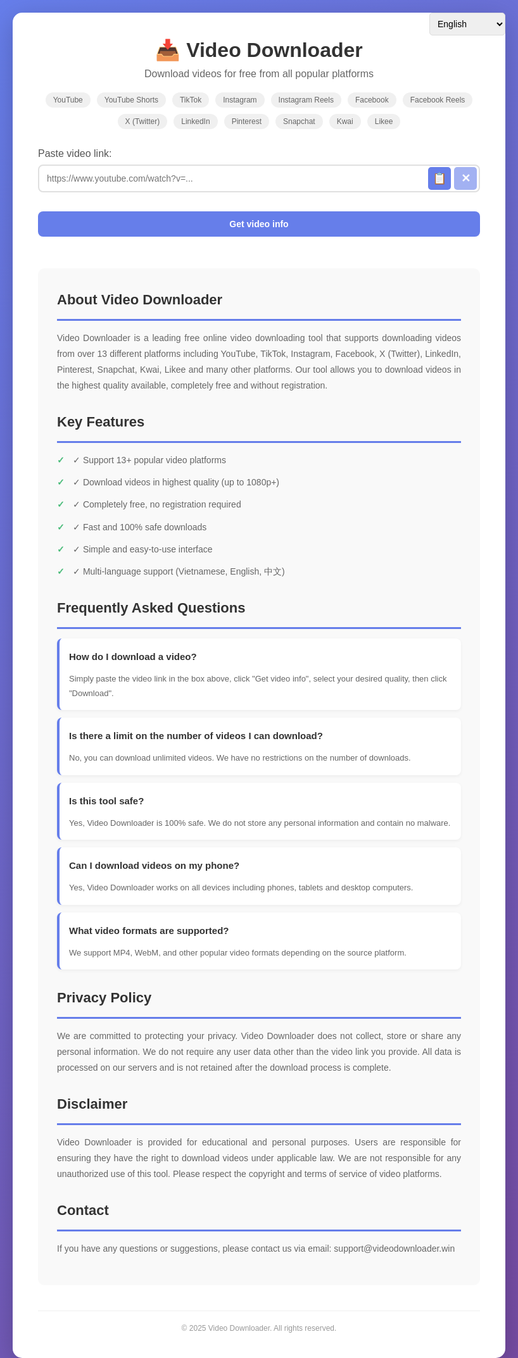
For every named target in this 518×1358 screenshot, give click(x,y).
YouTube (68, 100)
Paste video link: (75, 153)
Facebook (372, 100)
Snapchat (299, 121)
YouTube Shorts (131, 100)
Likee (384, 121)
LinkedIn (195, 121)
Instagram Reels (306, 100)
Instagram (239, 100)
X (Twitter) (142, 121)
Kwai (345, 121)
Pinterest (247, 121)
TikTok (190, 100)
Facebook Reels (437, 100)
